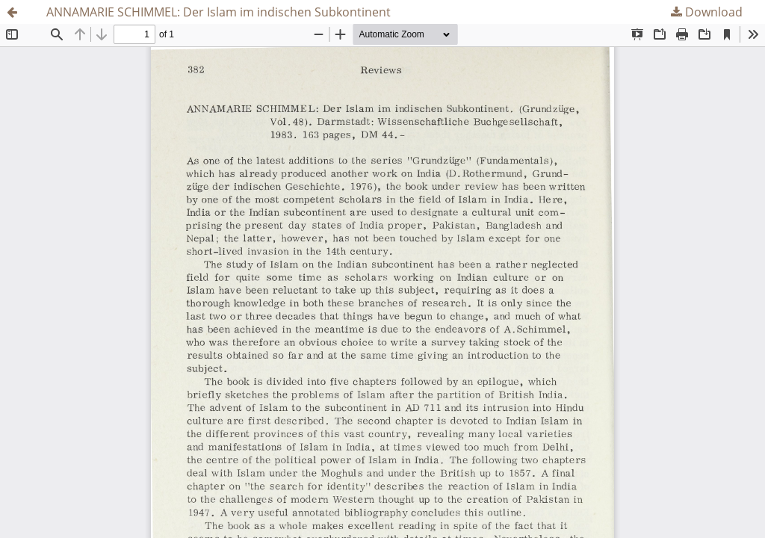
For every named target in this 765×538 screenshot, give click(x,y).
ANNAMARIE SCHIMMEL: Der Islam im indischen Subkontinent (218, 12)
